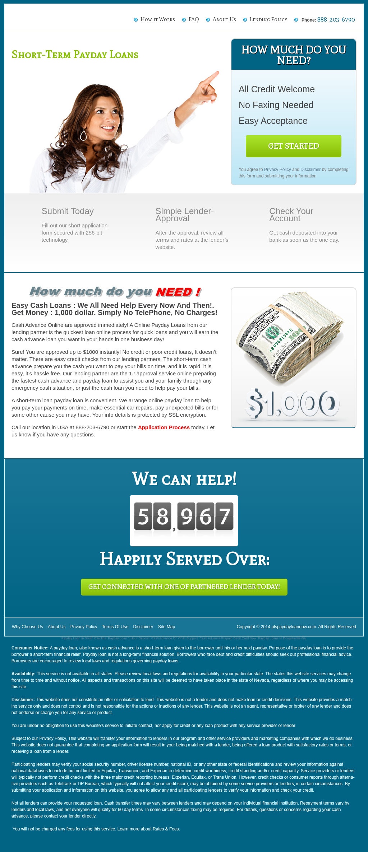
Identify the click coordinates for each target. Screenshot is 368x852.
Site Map (166, 626)
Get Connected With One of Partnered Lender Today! (184, 587)
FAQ (194, 19)
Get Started (293, 146)
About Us (224, 19)
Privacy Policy (277, 169)
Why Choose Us (27, 626)
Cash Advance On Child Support (174, 638)
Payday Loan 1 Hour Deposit (129, 638)
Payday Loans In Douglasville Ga (282, 638)
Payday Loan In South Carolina (83, 638)
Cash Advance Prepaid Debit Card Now (227, 638)
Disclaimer (310, 169)
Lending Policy (268, 19)
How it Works (158, 19)
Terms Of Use (115, 626)
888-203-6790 (336, 19)
